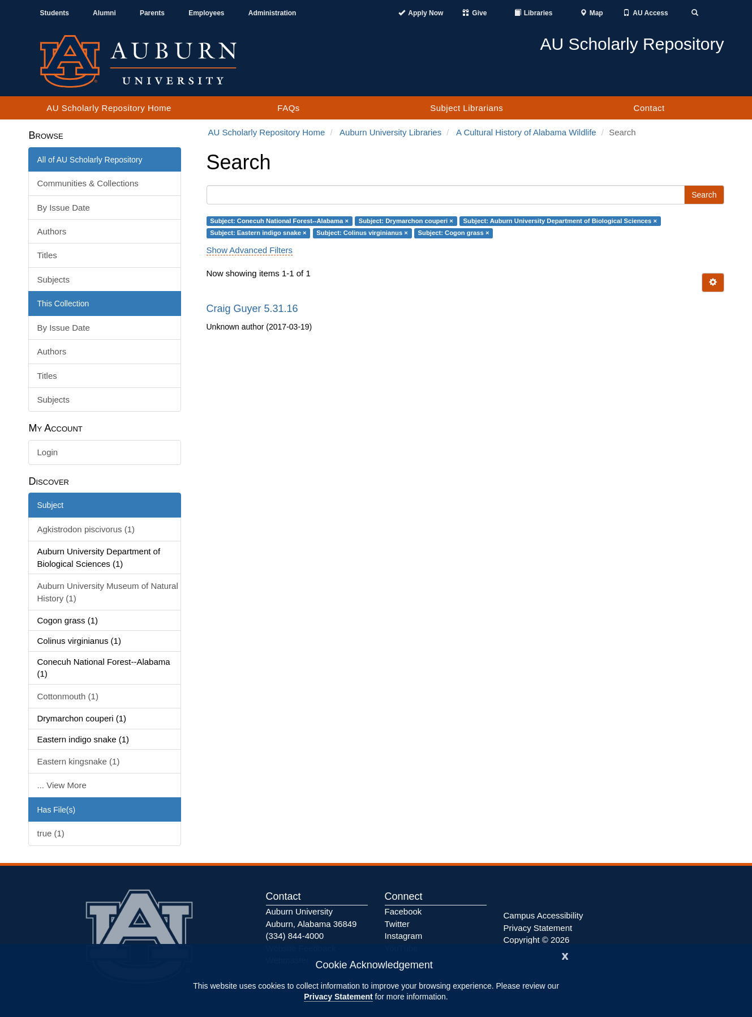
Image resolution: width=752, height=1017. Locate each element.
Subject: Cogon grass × (453, 232)
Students (54, 13)
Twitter (397, 924)
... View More (62, 785)
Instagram (404, 936)
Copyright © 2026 (537, 940)
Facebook (403, 911)
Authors (52, 231)
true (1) (51, 833)
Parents (152, 13)
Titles (47, 255)
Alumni (104, 13)
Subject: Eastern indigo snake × (258, 232)
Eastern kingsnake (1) (78, 761)
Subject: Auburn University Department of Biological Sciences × (560, 220)
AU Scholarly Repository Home (108, 108)
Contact (649, 108)
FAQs (288, 108)
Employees (206, 13)
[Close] (565, 955)
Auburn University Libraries (390, 132)
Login (47, 452)
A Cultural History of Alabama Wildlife (526, 132)
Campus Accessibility (543, 915)
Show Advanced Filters (250, 250)
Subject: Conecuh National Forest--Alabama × (279, 220)
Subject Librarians (466, 108)
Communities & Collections (88, 183)
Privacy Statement (338, 996)
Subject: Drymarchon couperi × (406, 220)
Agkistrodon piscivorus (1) (86, 529)
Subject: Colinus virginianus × (362, 232)
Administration (272, 13)
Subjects (53, 279)
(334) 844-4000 (295, 936)
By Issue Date (63, 207)
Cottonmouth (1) (67, 696)
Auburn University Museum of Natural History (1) (107, 591)
